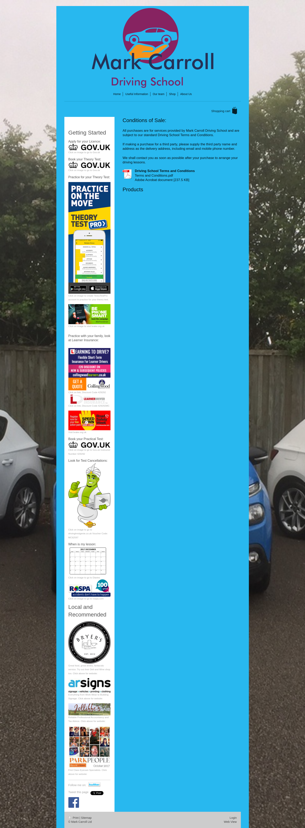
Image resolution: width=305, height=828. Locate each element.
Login (233, 817)
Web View (230, 821)
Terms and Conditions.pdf (154, 175)
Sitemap (86, 817)
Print (74, 817)
